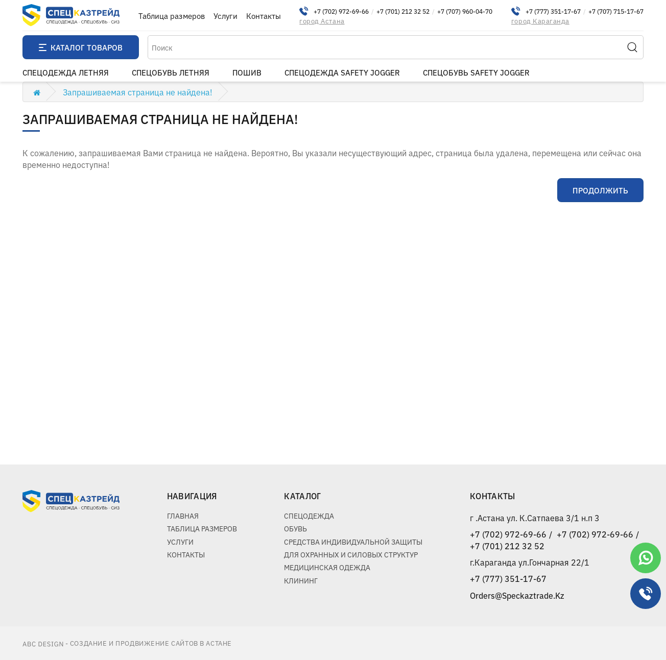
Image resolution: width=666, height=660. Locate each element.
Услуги (225, 15)
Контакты (263, 15)
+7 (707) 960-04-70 (464, 11)
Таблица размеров (171, 15)
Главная (183, 515)
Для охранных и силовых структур (351, 554)
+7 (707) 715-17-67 (616, 11)
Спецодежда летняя (65, 72)
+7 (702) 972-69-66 (341, 11)
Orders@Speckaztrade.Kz (517, 595)
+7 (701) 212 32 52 (403, 11)
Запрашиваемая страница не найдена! (137, 91)
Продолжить (600, 190)
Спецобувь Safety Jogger (476, 72)
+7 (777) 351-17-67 (553, 11)
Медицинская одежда (327, 567)
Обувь (295, 528)
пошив (246, 72)
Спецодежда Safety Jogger (342, 72)
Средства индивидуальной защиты (353, 541)
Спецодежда (309, 515)
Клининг (301, 580)
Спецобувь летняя (170, 72)
